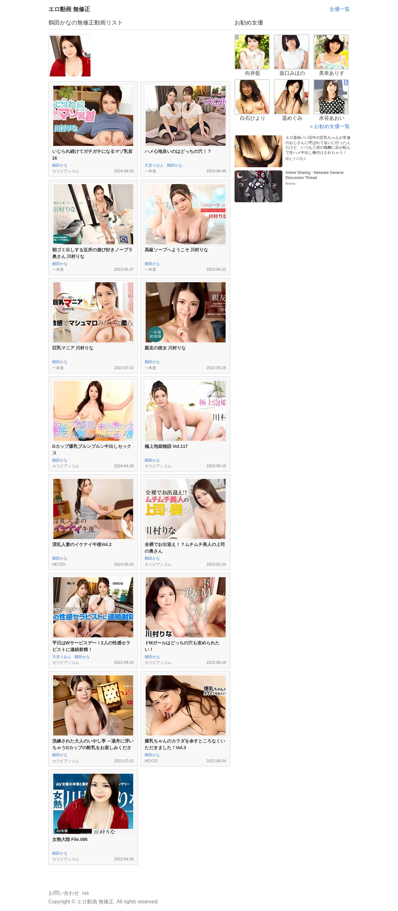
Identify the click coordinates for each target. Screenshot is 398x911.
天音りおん (154, 165)
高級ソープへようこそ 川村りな (176, 249)
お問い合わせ (63, 893)
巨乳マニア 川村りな (73, 347)
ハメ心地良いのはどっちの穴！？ (178, 151)
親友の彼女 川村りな (165, 347)
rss (85, 893)
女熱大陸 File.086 (70, 839)
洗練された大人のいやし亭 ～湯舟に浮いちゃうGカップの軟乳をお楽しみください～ (93, 747)
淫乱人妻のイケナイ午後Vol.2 (82, 544)
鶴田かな (60, 165)
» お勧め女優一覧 (330, 126)
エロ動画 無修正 (69, 9)
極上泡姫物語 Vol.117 (166, 446)
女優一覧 (339, 9)
